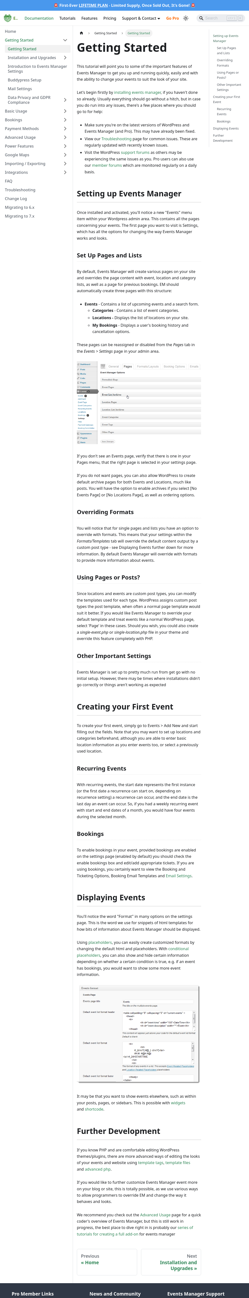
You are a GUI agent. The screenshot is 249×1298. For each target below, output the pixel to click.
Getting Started (22, 49)
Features (89, 18)
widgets (178, 1102)
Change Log (16, 198)
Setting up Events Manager (226, 38)
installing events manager (137, 92)
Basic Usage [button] (16, 111)
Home (10, 31)
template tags (150, 1162)
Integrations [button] (16, 172)
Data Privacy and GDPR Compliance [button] (29, 100)
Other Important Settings (229, 87)
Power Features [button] (19, 146)
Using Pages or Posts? (228, 75)
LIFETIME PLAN (93, 5)
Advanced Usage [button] (20, 137)
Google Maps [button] (17, 155)
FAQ (8, 181)
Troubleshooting (20, 190)
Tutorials (67, 18)
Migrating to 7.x (19, 216)
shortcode (94, 1109)
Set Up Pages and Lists (226, 50)
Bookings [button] (13, 120)
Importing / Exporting (25, 163)
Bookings (224, 121)
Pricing (109, 18)
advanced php (98, 1169)
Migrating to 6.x (19, 207)
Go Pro (172, 18)
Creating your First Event (226, 99)
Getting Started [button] (19, 40)
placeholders (100, 942)
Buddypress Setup (24, 80)
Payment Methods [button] (22, 128)
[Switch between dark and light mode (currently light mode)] (186, 18)
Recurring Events (224, 111)
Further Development (223, 138)
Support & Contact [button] (139, 18)
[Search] (220, 18)
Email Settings (179, 875)
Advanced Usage (155, 1215)
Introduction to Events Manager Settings (37, 69)
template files (177, 1162)
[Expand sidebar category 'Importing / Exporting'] (65, 163)
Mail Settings (20, 88)
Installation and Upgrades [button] (32, 57)
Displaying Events (226, 128)
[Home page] (81, 33)
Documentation (39, 18)
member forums (107, 165)
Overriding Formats (225, 62)
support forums (135, 152)
